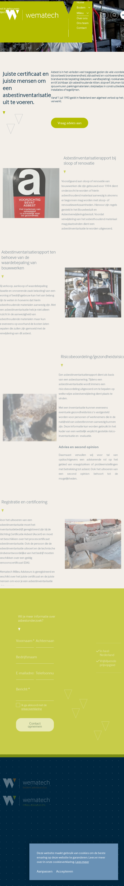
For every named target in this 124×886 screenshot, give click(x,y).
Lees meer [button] (82, 862)
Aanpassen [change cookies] (44, 871)
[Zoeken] (114, 15)
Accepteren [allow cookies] (64, 871)
